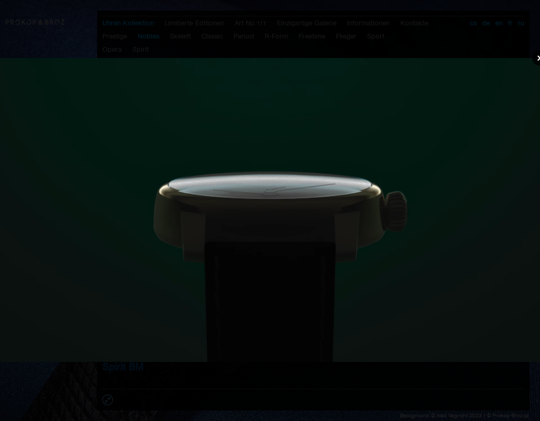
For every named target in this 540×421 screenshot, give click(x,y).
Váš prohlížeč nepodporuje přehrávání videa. (270, 210)
